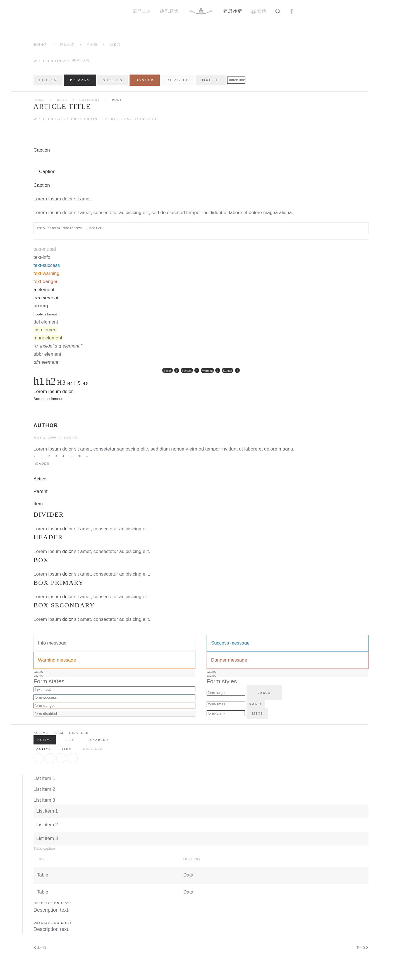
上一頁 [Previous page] (40, 947)
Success (112, 80)
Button (48, 80)
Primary (80, 80)
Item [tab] (67, 748)
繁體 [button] (259, 11)
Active (40, 479)
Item (38, 503)
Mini (257, 713)
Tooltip (211, 80)
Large (264, 692)
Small (255, 704)
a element (44, 289)
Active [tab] (43, 748)
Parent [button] (40, 491)
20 (79, 456)
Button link (236, 80)
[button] (278, 11)
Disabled (178, 80)
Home (39, 99)
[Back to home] (201, 11)
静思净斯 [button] (232, 11)
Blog (62, 99)
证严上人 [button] (142, 11)
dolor (67, 528)
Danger (144, 80)
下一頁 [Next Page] (362, 947)
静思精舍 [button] (169, 11)
